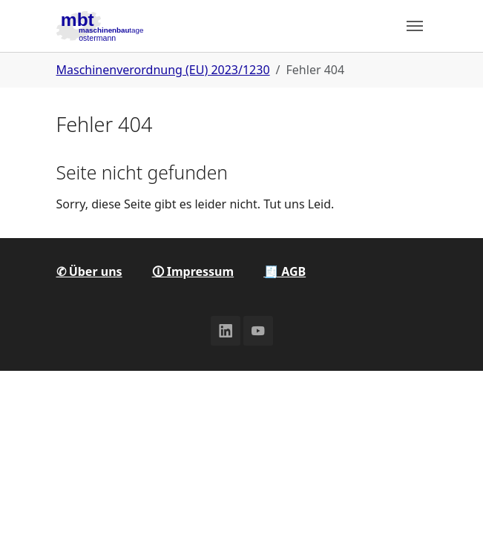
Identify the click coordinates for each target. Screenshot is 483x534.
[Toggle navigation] (414, 26)
